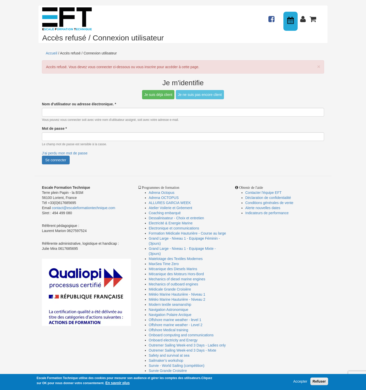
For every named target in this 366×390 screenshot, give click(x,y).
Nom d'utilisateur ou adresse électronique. (79, 104)
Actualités (272, 16)
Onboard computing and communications (181, 335)
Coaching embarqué (165, 213)
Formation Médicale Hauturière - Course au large (187, 233)
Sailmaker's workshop (166, 360)
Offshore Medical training (169, 330)
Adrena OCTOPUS (164, 198)
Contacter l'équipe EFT (263, 193)
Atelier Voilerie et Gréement (170, 208)
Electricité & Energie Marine (171, 223)
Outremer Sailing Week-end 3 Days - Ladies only (187, 345)
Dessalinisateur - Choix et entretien (176, 218)
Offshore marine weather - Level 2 (175, 325)
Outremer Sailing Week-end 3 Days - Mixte (182, 350)
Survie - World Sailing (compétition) (176, 366)
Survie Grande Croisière (168, 371)
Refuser (319, 381)
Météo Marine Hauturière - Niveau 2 (177, 299)
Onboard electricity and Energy (173, 340)
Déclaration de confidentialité (268, 198)
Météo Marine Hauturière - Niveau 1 (177, 294)
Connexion (304, 16)
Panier (313, 16)
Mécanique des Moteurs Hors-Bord (176, 274)
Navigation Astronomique (168, 310)
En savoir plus (117, 383)
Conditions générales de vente (269, 203)
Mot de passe (54, 128)
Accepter (300, 381)
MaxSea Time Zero (164, 264)
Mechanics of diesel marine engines (177, 279)
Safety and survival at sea (169, 355)
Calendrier (291, 21)
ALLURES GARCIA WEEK (170, 203)
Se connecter (55, 160)
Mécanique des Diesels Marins (173, 269)
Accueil (51, 53)
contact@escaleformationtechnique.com (83, 208)
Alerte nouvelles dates (262, 208)
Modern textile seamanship (170, 304)
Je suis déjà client (158, 95)
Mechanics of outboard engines (173, 284)
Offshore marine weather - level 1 (175, 320)
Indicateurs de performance (266, 213)
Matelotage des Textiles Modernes (176, 259)
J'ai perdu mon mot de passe (64, 153)
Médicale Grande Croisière (170, 289)
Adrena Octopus (161, 193)
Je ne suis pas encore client (200, 95)
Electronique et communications (174, 228)
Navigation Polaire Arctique (170, 315)
